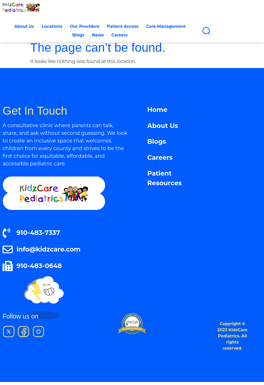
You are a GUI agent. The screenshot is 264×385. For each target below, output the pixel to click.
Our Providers (84, 26)
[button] (206, 31)
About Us (24, 26)
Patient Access (122, 26)
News (98, 35)
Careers (120, 35)
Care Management (166, 26)
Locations (52, 26)
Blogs (78, 35)
